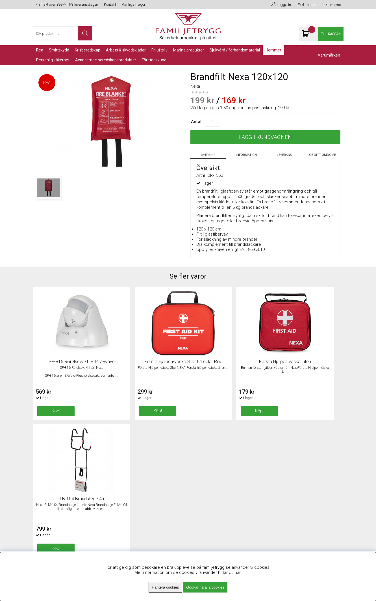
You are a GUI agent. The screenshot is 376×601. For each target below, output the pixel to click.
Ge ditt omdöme (322, 155)
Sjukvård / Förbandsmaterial (235, 50)
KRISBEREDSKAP (87, 50)
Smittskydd (59, 50)
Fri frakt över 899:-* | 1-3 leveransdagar (67, 4)
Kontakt (110, 4)
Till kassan (331, 34)
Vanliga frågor (133, 4)
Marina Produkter (188, 50)
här (237, 572)
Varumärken (329, 55)
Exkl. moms (307, 5)
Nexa (195, 86)
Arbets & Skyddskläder (126, 50)
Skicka (332, 473)
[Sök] (62, 33)
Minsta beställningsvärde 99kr (140, 466)
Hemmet (273, 50)
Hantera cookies (165, 587)
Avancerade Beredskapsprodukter (105, 60)
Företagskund (154, 60)
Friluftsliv (159, 50)
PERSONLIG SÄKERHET (52, 60)
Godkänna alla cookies (205, 587)
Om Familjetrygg (127, 451)
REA (39, 50)
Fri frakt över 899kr (129, 459)
